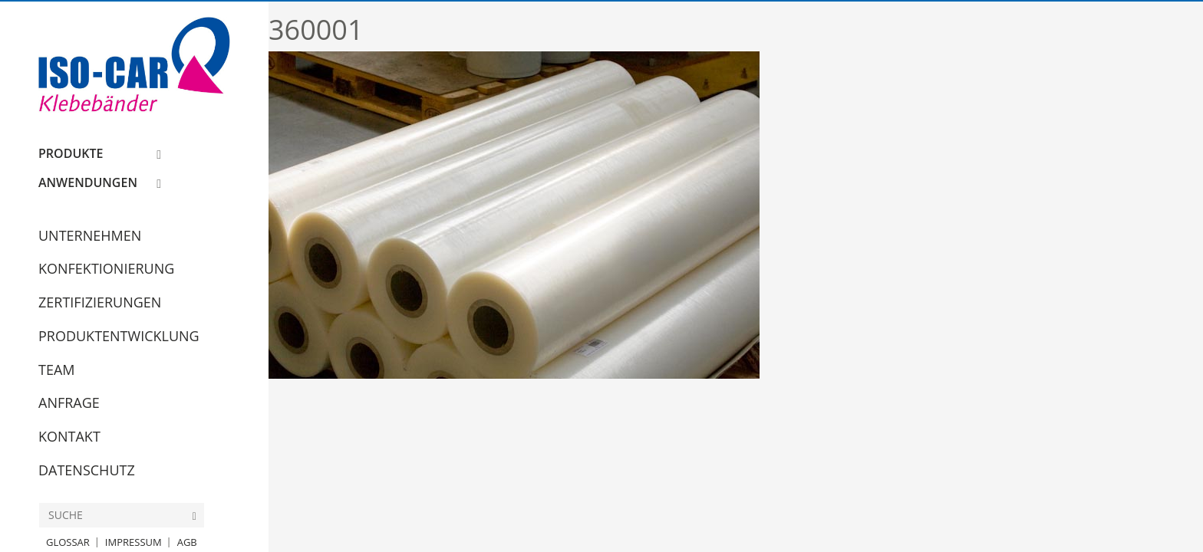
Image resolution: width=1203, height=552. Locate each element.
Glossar (68, 542)
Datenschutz (86, 470)
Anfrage (69, 402)
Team (56, 369)
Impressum (133, 542)
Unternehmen (89, 235)
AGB (187, 542)
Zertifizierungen (99, 302)
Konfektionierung (106, 268)
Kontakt (69, 436)
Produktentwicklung (118, 336)
